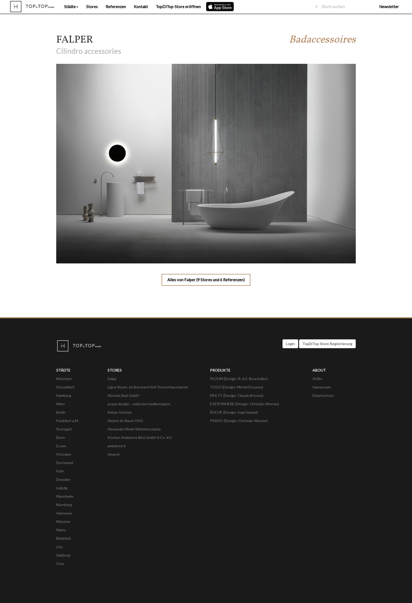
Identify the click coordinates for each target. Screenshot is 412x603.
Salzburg (63, 555)
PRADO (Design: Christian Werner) (239, 420)
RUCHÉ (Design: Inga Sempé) (234, 412)
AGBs (317, 378)
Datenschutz (323, 395)
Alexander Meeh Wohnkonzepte (134, 429)
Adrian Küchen (119, 412)
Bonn (60, 437)
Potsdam (63, 454)
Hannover (64, 513)
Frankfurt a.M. (67, 420)
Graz (60, 563)
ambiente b (116, 446)
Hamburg (63, 395)
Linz (59, 546)
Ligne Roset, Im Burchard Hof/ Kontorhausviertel (147, 387)
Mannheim (64, 496)
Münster (63, 521)
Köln (60, 471)
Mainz (61, 530)
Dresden (63, 479)
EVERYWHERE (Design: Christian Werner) (244, 404)
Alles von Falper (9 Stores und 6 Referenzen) (206, 279)
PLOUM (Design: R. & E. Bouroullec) (239, 378)
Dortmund (64, 462)
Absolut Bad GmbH (123, 395)
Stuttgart (64, 429)
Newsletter (389, 6)
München (64, 378)
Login (290, 343)
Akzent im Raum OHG (125, 420)
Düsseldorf (65, 387)
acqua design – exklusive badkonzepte (138, 404)
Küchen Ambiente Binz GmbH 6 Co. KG (139, 437)
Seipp (112, 378)
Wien (60, 404)
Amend (113, 454)
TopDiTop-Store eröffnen (178, 6)
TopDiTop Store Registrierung (327, 343)
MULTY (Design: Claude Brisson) (236, 395)
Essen (61, 446)
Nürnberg (64, 504)
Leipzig (62, 488)
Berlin (61, 412)
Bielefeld (63, 538)
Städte (71, 6)
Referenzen (116, 6)
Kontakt (141, 6)
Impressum (321, 387)
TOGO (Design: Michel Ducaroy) (236, 387)
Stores (92, 6)
